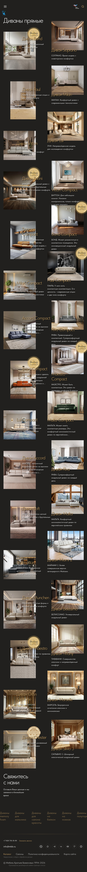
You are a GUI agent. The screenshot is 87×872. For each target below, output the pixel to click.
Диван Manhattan (25, 560)
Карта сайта (70, 854)
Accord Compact (36, 318)
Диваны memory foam (4, 816)
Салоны (20, 854)
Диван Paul (31, 89)
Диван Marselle (59, 699)
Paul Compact (59, 280)
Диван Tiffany (62, 653)
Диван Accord (33, 457)
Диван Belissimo (64, 608)
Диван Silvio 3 (62, 748)
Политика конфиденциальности (43, 854)
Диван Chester (34, 737)
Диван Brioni (32, 178)
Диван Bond (32, 38)
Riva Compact (63, 329)
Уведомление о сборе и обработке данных (17, 857)
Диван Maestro (34, 648)
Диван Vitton (26, 143)
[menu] (4, 6)
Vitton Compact (64, 189)
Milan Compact (29, 282)
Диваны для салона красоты (36, 817)
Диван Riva (60, 469)
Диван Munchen (35, 597)
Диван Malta (62, 513)
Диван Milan (61, 94)
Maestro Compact (59, 376)
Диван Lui (55, 140)
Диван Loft (31, 508)
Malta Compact (60, 419)
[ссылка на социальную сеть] (41, 846)
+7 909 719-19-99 (10, 841)
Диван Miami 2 (59, 559)
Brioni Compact (34, 368)
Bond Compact (64, 234)
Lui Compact (26, 419)
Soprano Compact (30, 232)
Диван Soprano (64, 49)
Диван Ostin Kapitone (26, 697)
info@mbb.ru (9, 846)
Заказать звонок (25, 841)
